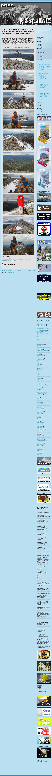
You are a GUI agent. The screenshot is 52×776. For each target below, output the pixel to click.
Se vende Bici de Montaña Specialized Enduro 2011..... (44, 89)
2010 (39, 108)
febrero (40, 101)
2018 (39, 44)
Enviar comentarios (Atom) (10, 272)
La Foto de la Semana (40, 393)
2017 (39, 45)
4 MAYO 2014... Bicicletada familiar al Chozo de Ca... (44, 94)
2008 (39, 111)
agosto (40, 56)
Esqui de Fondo (39, 369)
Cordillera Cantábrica (18, 259)
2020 (39, 41)
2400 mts (38, 339)
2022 (39, 38)
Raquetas (38, 434)
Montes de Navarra (40, 411)
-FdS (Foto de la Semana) (41, 323)
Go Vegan (38, 382)
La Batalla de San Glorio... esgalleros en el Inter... (43, 78)
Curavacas (39, 354)
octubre (40, 53)
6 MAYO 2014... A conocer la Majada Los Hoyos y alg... (43, 85)
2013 (39, 104)
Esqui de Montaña (40, 370)
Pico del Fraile (8, 260)
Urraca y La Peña (7, 37)
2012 (39, 105)
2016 (39, 47)
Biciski (38, 345)
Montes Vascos (39, 412)
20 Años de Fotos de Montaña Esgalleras (43, 328)
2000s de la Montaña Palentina (10, 259)
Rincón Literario (39, 436)
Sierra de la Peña (40, 444)
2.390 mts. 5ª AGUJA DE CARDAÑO (43, 91)
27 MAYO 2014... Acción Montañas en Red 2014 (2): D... (44, 67)
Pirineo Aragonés (40, 423)
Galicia (38, 379)
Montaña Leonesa (40, 403)
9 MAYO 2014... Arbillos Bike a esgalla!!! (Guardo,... (44, 82)
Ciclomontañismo (40, 349)
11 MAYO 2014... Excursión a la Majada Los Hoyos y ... (44, 80)
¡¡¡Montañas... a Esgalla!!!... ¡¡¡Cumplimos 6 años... (43, 87)
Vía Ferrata (39, 450)
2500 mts (38, 340)
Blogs (38, 346)
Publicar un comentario (6, 266)
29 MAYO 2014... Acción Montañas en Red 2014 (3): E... (44, 64)
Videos (38, 454)
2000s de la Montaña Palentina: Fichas (43, 333)
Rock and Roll (39, 438)
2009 (39, 109)
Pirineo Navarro (39, 427)
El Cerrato (38, 356)
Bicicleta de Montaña (40, 344)
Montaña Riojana (40, 406)
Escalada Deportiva (40, 363)
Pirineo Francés (39, 426)
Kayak (38, 389)
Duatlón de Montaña (40, 355)
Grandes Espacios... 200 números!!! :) (43, 62)
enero (40, 102)
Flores (38, 374)
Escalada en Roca (40, 364)
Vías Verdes (39, 453)
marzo (40, 99)
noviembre (41, 52)
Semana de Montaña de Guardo (42, 440)
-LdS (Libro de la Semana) (41, 324)
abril (40, 98)
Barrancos (38, 341)
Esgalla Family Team (40, 365)
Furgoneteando (39, 378)
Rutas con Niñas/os (40, 439)
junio (40, 59)
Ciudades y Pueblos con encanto (42, 350)
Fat (37, 373)
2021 (39, 40)
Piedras (38, 421)
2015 (39, 48)
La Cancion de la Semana (41, 392)
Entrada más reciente (6, 270)
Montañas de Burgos (40, 407)
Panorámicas (39, 416)
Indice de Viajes (39, 387)
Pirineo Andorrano (40, 422)
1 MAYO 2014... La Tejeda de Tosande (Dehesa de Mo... (43, 96)
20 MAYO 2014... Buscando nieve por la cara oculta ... (44, 71)
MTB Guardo (39, 413)
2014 (39, 49)
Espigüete (38, 368)
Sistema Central (39, 445)
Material (38, 398)
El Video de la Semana (40, 359)
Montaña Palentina (28, 259)
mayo (40, 60)
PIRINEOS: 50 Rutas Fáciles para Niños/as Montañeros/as (42, 429)
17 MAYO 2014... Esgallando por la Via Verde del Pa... (44, 76)
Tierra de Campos (40, 448)
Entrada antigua (31, 270)
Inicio (19, 270)
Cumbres (38, 353)
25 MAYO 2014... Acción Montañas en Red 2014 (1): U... (44, 69)
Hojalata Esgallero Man (41, 384)
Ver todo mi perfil (44, 687)
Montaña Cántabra (40, 402)
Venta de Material (40, 449)
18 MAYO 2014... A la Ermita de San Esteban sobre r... (44, 74)
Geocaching (39, 380)
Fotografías (39, 375)
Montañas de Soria (40, 408)
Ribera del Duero (40, 435)
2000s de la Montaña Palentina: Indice (43, 335)
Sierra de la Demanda (40, 443)
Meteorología (39, 399)
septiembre (41, 55)
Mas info (38, 397)
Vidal (7, 258)
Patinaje (38, 417)
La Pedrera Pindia (40, 394)
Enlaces (38, 360)
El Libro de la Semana (40, 358)
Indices (38, 388)
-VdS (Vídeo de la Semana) (41, 325)
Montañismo (4, 260)
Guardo (23, 259)
